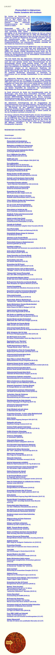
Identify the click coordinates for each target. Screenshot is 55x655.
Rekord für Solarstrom (14, 458)
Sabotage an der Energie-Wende (17, 237)
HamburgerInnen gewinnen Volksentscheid (21, 390)
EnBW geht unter (12, 159)
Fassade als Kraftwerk (14, 224)
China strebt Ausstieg (14, 295)
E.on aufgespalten (13, 163)
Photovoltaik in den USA (15, 260)
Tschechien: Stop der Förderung (17, 394)
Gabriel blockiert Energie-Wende (17, 310)
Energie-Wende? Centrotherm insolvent (20, 499)
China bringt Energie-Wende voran (18, 328)
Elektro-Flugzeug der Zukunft (16, 471)
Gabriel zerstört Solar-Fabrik (16, 218)
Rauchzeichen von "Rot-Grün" (16, 341)
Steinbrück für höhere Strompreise (18, 449)
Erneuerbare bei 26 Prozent (16, 264)
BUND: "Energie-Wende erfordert (17, 527)
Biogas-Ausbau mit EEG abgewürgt (18, 173)
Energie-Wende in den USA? (16, 554)
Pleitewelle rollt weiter (14, 422)
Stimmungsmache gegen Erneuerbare (19, 564)
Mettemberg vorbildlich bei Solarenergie (20, 145)
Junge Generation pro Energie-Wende (19, 255)
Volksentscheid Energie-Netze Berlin (18, 354)
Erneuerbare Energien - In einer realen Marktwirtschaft (24, 413)
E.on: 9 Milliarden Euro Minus (16, 154)
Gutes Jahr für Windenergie (16, 251)
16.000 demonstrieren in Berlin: (17, 345)
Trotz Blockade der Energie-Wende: (18, 323)
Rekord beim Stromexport (15, 453)
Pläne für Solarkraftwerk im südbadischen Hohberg (23, 481)
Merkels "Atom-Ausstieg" (15, 586)
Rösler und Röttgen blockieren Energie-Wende (22, 532)
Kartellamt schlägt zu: (14, 246)
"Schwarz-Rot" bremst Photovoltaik (18, 273)
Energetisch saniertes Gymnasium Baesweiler (22, 291)
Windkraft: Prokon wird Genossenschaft (20, 214)
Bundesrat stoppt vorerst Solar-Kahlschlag (21, 514)
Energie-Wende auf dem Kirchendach (19, 319)
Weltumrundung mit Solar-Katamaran (19, 518)
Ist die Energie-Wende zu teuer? (17, 475)
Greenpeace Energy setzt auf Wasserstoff (20, 268)
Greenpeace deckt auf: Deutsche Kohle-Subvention (23, 604)
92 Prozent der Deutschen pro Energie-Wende (21, 282)
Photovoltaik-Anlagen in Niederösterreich (20, 242)
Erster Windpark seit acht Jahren (17, 409)
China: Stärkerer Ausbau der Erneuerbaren (21, 200)
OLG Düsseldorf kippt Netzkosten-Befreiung (21, 444)
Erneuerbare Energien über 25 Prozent (19, 490)
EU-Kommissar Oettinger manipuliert (19, 376)
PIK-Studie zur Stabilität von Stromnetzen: (20, 314)
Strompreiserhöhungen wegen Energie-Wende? (22, 466)
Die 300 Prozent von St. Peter (16, 336)
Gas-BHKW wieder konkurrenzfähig (18, 187)
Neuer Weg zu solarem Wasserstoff (18, 359)
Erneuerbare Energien (14, 545)
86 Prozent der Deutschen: (15, 598)
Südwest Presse (12, 573)
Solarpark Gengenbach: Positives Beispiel (20, 385)
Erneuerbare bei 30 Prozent (16, 191)
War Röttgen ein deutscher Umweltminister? (21, 509)
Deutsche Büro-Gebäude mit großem (19, 169)
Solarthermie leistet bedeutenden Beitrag (20, 150)
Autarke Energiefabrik (14, 286)
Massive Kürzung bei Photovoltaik (18, 536)
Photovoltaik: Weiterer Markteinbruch (19, 299)
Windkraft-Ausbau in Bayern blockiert (19, 196)
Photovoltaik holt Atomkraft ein (17, 141)
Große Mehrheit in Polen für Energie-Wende (21, 350)
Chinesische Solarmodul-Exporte (17, 404)
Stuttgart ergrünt (12, 540)
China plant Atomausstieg (15, 440)
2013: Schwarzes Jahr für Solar (17, 332)
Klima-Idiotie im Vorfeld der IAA (17, 209)
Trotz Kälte (10, 549)
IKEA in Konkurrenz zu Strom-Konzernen (20, 381)
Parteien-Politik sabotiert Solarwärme (19, 427)
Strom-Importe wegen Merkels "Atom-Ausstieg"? (23, 577)
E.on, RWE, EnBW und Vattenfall (17, 613)
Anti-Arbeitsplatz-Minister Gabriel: (18, 277)
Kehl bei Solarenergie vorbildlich (17, 462)
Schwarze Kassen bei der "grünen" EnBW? (21, 363)
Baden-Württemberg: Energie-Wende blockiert (22, 304)
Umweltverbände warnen (15, 609)
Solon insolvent (12, 569)
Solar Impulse (11, 418)
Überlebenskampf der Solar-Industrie (19, 400)
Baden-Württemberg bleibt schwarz (18, 558)
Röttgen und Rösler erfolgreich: (17, 523)
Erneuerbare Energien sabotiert (17, 182)
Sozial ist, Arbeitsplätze (14, 435)
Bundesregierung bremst (15, 486)
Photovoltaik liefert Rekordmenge (18, 505)
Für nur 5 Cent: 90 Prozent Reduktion (19, 204)
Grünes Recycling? (13, 594)
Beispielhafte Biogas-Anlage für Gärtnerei (20, 233)
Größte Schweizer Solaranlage (16, 431)
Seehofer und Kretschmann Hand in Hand (20, 178)
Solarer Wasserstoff (13, 619)
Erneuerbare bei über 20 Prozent (17, 582)
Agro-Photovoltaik (13, 229)
